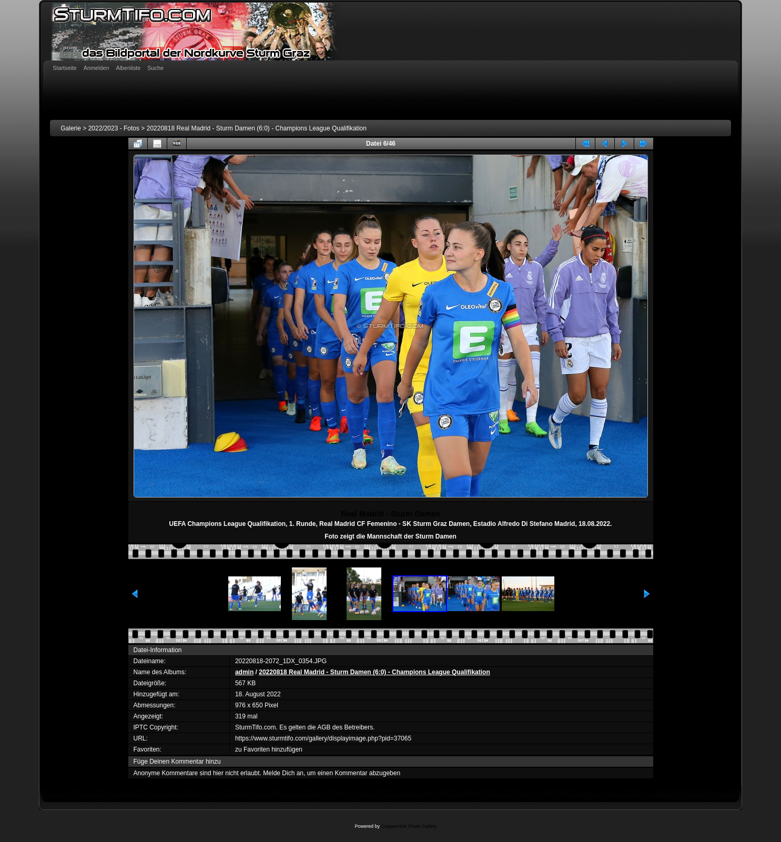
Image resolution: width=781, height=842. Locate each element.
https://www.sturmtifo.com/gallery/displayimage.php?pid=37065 (323, 738)
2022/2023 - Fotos (113, 128)
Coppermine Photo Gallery (409, 826)
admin (244, 672)
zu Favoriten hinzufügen (268, 749)
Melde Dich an (283, 773)
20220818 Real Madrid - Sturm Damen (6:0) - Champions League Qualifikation (257, 128)
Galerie (70, 128)
